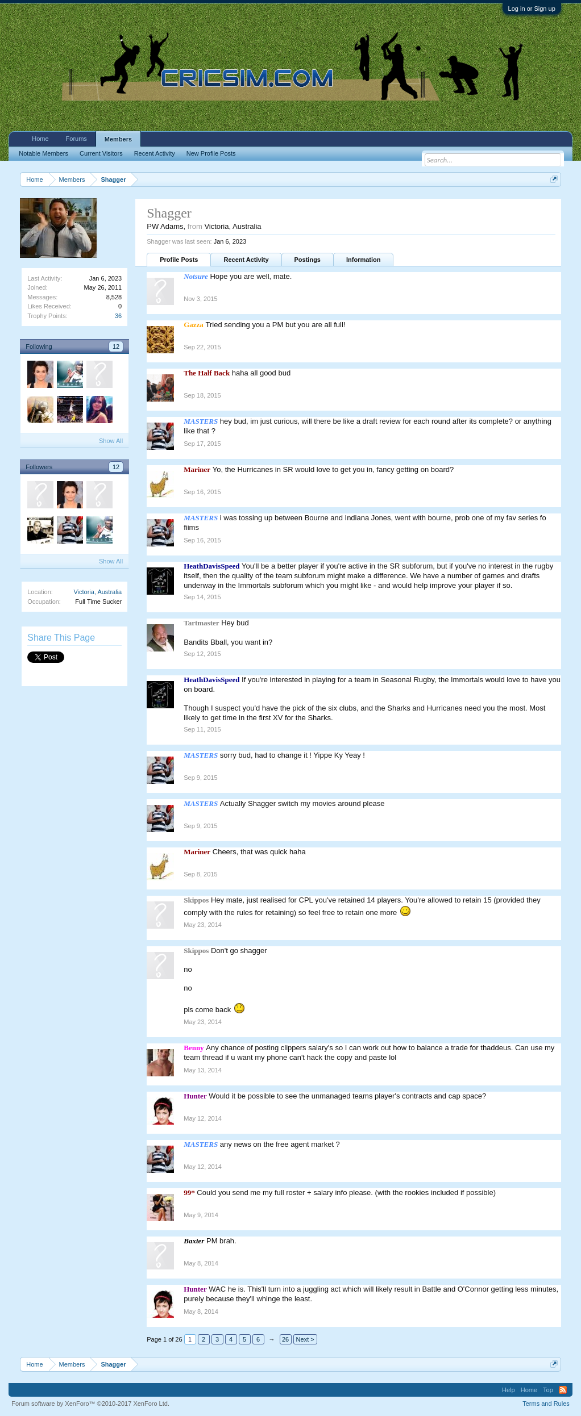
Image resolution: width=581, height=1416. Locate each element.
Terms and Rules (546, 1403)
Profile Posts (179, 259)
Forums (76, 138)
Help (508, 1389)
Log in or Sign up (531, 8)
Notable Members (43, 153)
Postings (307, 259)
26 (285, 1339)
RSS (563, 1390)
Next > (305, 1339)
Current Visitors (101, 153)
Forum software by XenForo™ (90, 1403)
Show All (111, 440)
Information (363, 259)
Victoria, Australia (97, 591)
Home (40, 138)
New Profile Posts (211, 153)
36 (118, 315)
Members (118, 139)
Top (548, 1389)
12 (116, 346)
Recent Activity (245, 259)
